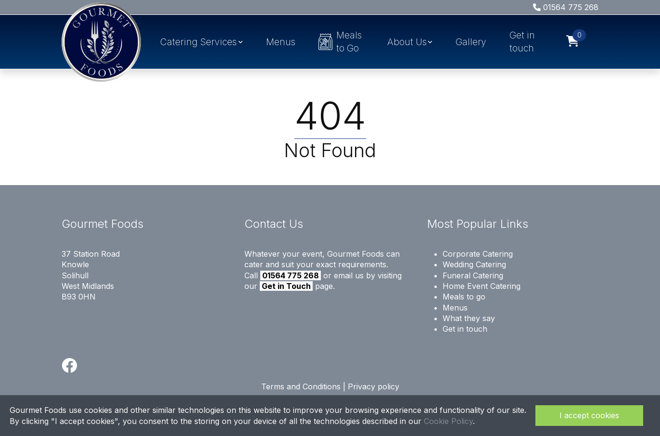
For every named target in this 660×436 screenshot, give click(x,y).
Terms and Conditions (301, 386)
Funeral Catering (473, 275)
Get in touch (522, 41)
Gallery (471, 42)
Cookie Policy (448, 421)
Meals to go (464, 296)
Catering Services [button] (198, 42)
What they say (469, 318)
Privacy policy (373, 386)
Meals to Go (340, 41)
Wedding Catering (474, 264)
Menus (280, 42)
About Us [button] (407, 42)
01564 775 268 (565, 7)
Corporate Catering (478, 254)
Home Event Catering (481, 286)
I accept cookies (589, 415)
